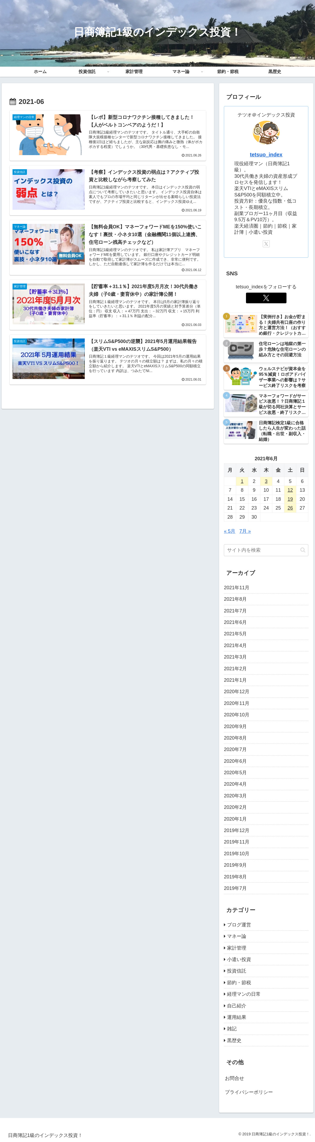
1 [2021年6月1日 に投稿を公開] (242, 481)
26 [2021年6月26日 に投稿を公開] (290, 508)
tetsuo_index (266, 155)
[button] (303, 550)
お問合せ (234, 1078)
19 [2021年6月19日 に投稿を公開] (290, 499)
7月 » (245, 531)
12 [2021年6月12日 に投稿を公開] (290, 490)
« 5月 (229, 531)
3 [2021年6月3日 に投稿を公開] (266, 481)
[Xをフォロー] (266, 243)
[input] (266, 550)
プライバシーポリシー (249, 1092)
